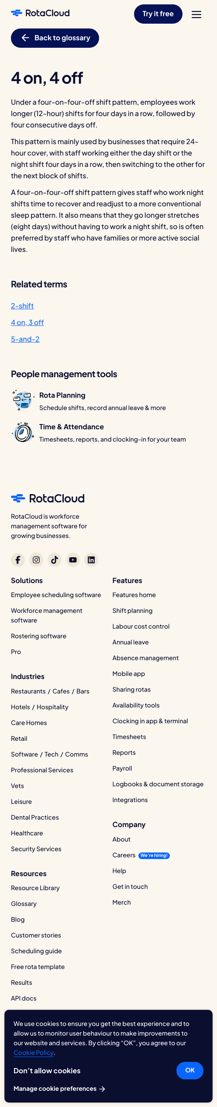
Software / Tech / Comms (49, 754)
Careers (124, 855)
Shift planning (133, 611)
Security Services (36, 849)
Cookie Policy (33, 1053)
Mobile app (129, 674)
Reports (124, 753)
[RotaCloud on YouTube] (73, 560)
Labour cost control (141, 626)
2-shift (22, 305)
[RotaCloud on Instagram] (36, 560)
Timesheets (129, 737)
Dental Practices (35, 817)
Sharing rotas (132, 689)
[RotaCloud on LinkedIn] (91, 560)
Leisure (21, 802)
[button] (158, 14)
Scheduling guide (36, 951)
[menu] (196, 14)
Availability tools (136, 705)
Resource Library (35, 888)
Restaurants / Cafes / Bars (50, 691)
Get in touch (130, 887)
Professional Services (42, 770)
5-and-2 (25, 338)
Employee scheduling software (56, 595)
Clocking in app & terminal (150, 721)
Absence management (146, 658)
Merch (122, 902)
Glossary (24, 904)
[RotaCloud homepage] (40, 14)
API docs (24, 998)
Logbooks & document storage (158, 784)
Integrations (130, 800)
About (122, 839)
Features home (134, 595)
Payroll (122, 768)
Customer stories (36, 935)
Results (21, 983)
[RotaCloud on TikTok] (55, 560)
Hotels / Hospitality (40, 707)
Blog (17, 919)
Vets (17, 786)
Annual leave (131, 642)
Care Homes (29, 723)
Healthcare (27, 833)
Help (120, 871)
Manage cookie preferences (60, 1089)
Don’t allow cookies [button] (47, 1070)
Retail (19, 739)
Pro (16, 652)
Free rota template (38, 967)
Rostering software (38, 636)
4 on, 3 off (27, 322)
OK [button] (190, 1070)
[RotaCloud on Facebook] (18, 560)
